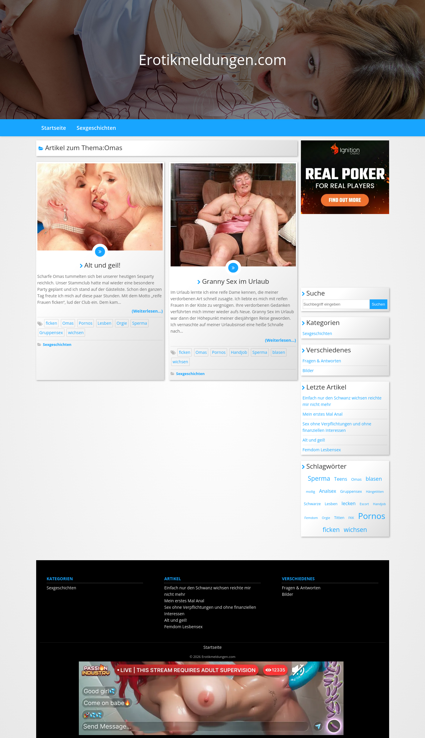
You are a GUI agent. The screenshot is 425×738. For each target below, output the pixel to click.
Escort (364, 504)
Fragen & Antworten (322, 361)
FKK (351, 517)
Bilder (308, 370)
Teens (340, 479)
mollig (310, 491)
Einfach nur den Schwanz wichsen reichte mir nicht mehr (342, 401)
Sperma (139, 324)
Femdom (311, 517)
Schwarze (312, 503)
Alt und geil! (102, 266)
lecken (348, 503)
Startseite (53, 127)
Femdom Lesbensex (322, 449)
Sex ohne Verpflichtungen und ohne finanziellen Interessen (337, 427)
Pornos (85, 324)
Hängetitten (375, 491)
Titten (339, 517)
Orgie (121, 324)
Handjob (239, 353)
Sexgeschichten (96, 127)
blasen (278, 353)
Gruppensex (51, 333)
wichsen (76, 333)
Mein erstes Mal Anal (323, 414)
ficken (51, 324)
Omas (68, 324)
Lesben (104, 324)
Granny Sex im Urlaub (235, 282)
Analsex (327, 491)
